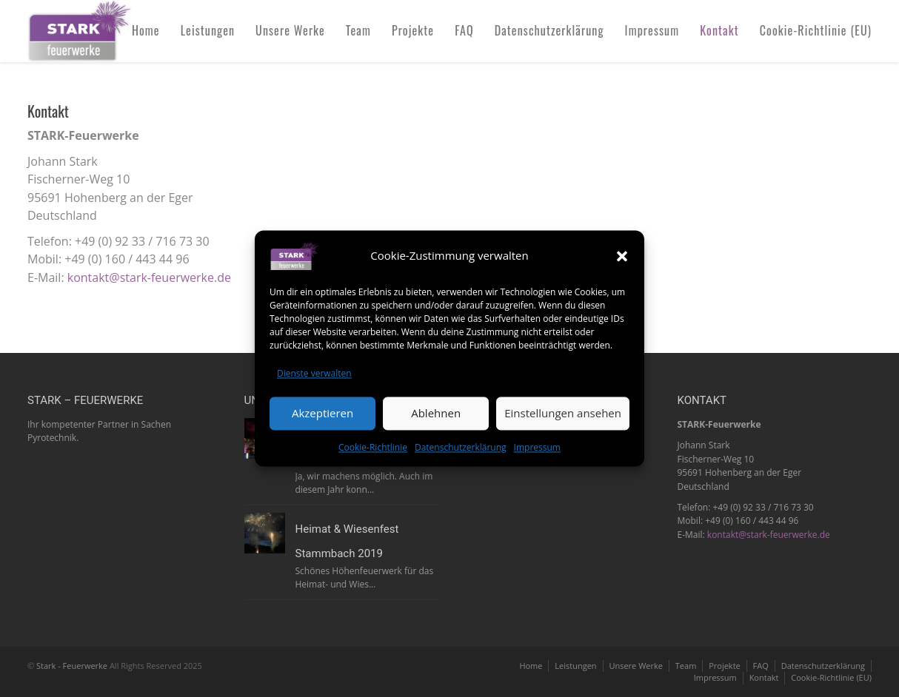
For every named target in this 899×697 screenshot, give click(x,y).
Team (358, 30)
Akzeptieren (322, 413)
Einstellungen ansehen (562, 413)
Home (146, 30)
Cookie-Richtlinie (372, 447)
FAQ (464, 30)
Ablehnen (436, 413)
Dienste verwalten (314, 373)
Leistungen (208, 30)
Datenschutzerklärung (461, 447)
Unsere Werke (290, 30)
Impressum (537, 447)
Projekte (413, 30)
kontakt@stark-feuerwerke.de (149, 277)
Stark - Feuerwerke (71, 665)
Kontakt (719, 30)
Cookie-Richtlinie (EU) (816, 30)
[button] (622, 256)
